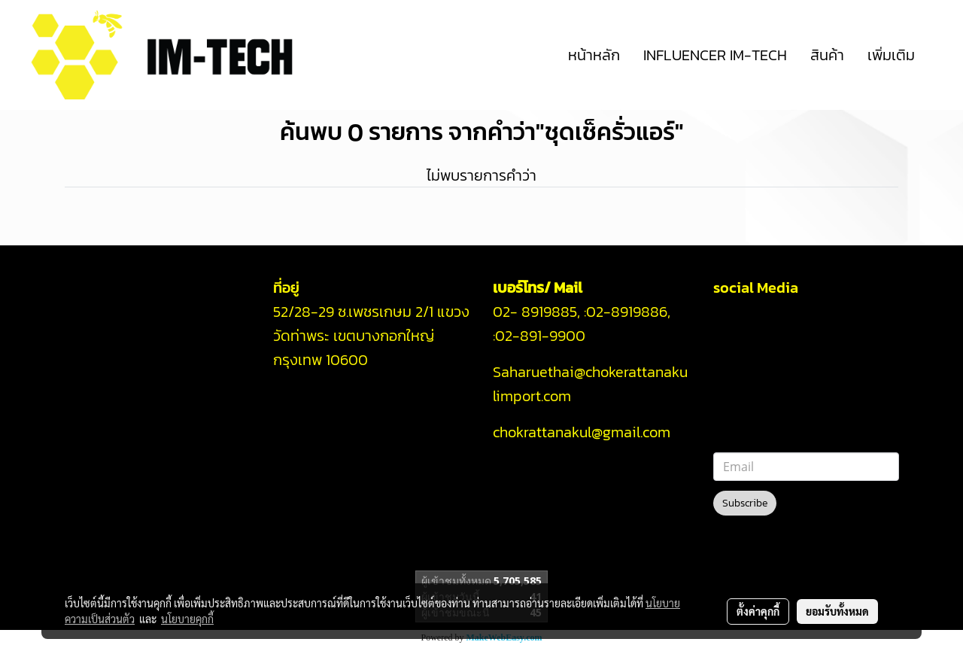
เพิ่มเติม (891, 55)
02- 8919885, (536, 311)
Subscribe (744, 503)
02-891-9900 (542, 335)
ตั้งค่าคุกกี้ (758, 611)
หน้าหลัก (594, 55)
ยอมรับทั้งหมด (837, 611)
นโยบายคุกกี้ (187, 618)
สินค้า (827, 55)
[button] (940, 55)
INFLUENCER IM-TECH (715, 55)
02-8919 (626, 311)
